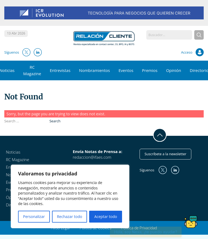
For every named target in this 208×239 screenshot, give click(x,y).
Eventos (126, 70)
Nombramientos (94, 70)
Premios (149, 70)
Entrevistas (60, 70)
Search (54, 121)
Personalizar (34, 216)
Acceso (186, 52)
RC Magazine (17, 159)
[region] (70, 196)
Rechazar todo (69, 216)
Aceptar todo (105, 216)
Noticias (13, 152)
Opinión (173, 70)
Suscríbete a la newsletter (165, 153)
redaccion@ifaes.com (92, 157)
